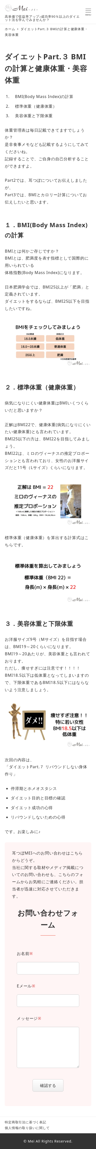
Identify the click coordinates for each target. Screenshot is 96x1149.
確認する (51, 1085)
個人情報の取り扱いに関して (27, 1128)
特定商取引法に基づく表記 (25, 1122)
